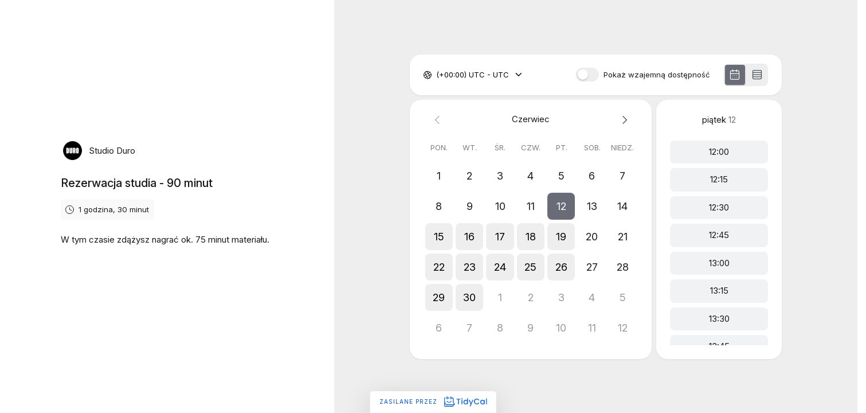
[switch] (587, 74)
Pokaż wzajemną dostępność (657, 75)
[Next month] (623, 119)
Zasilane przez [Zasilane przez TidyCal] (433, 401)
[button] (561, 206)
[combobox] (437, 75)
